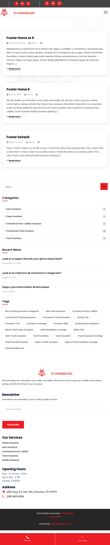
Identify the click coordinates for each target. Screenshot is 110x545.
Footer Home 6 (18, 89)
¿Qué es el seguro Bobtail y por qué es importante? (32, 258)
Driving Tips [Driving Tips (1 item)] (83, 317)
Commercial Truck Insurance (56, 231)
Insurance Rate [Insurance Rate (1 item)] (61, 323)
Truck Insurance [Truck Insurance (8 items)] (63, 335)
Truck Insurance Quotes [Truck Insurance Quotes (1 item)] (16, 341)
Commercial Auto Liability (15, 451)
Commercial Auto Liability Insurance (56, 223)
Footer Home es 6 (20, 37)
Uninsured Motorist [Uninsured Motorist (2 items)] (14, 347)
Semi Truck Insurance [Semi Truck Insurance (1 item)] (15, 335)
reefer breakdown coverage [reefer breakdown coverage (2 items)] (53, 329)
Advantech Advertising (60, 523)
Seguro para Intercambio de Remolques (25, 286)
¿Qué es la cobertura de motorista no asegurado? (31, 272)
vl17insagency (67, 513)
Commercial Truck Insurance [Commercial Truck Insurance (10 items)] (56, 317)
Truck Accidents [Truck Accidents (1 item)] (40, 335)
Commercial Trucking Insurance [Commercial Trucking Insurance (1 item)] (20, 317)
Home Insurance (10, 442)
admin (34, 42)
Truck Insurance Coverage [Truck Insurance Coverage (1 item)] (90, 335)
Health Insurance (10, 459)
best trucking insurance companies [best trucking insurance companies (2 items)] (22, 310)
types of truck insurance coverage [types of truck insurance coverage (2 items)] (81, 341)
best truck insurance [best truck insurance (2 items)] (55, 310)
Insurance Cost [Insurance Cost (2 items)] (12, 323)
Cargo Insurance (56, 216)
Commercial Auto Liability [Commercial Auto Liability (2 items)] (84, 310)
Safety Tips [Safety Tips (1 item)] (78, 329)
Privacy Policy (55, 516)
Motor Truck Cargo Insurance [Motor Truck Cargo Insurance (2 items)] (19, 329)
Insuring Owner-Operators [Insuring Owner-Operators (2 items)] (87, 323)
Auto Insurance (56, 209)
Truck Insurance (56, 238)
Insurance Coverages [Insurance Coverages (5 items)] (37, 323)
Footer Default (18, 137)
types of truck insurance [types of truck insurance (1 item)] (46, 341)
